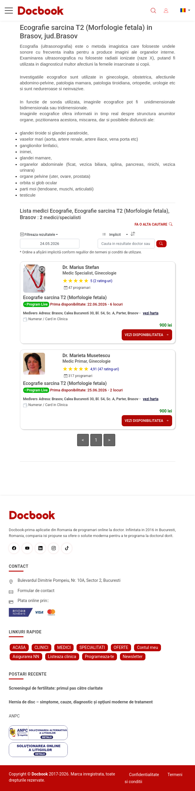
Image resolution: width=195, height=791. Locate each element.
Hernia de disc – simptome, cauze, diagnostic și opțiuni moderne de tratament (81, 702)
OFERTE (121, 647)
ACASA (19, 647)
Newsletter (133, 656)
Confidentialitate (144, 774)
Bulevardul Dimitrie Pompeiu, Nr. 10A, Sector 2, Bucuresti (69, 580)
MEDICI (64, 647)
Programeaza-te (99, 656)
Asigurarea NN (26, 656)
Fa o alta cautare (153, 224)
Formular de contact (36, 590)
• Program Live (36, 304)
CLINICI (41, 647)
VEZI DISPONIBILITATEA (147, 335)
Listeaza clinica (62, 656)
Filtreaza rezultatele (37, 235)
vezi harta (150, 313)
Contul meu (147, 647)
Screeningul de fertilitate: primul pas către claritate (56, 688)
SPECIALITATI (92, 647)
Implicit (113, 235)
